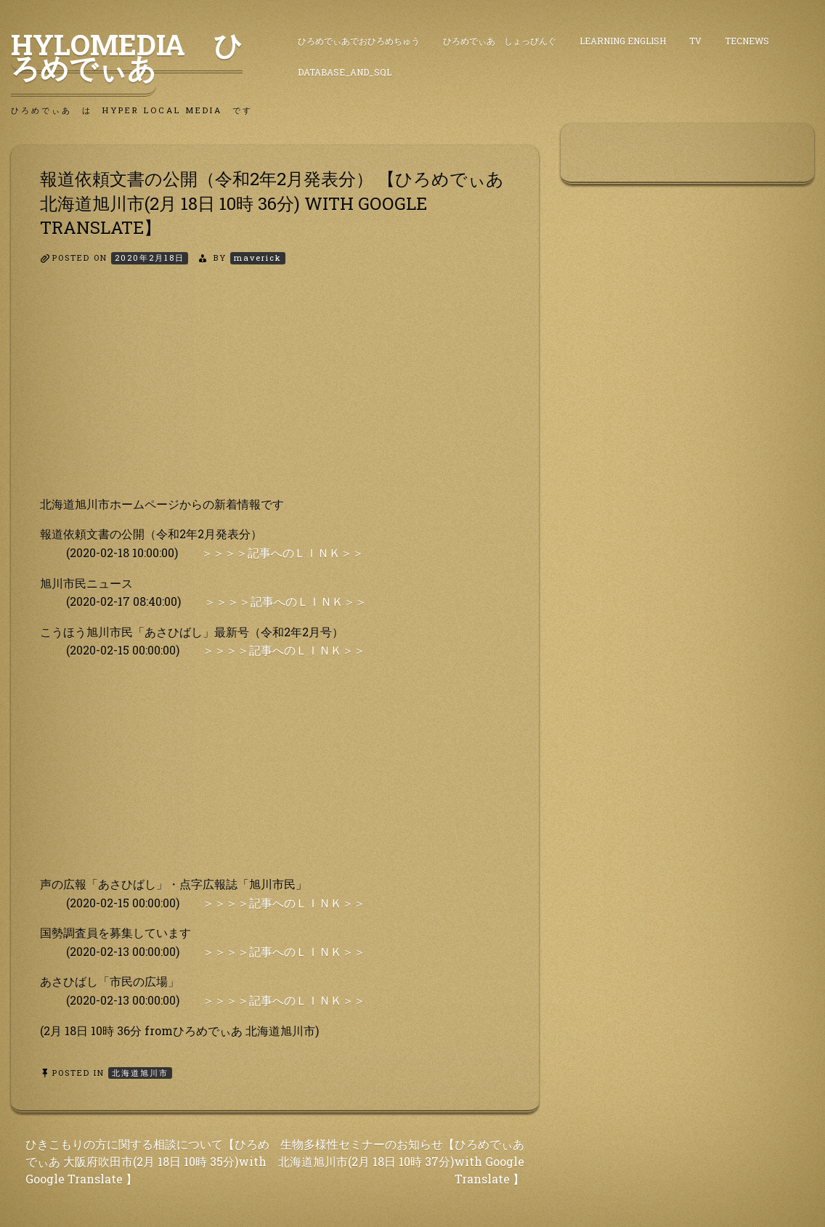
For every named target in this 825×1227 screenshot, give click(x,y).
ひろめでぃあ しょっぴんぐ (499, 40)
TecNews (747, 40)
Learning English (623, 40)
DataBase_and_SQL (344, 72)
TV (695, 40)
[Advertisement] (275, 393)
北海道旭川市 (140, 1072)
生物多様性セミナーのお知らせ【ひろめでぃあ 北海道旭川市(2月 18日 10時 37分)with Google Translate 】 (401, 1161)
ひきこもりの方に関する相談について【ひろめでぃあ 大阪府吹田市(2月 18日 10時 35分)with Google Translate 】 (147, 1161)
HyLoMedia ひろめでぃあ (127, 55)
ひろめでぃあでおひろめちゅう (359, 40)
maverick (258, 257)
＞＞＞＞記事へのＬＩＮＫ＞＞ (282, 552)
